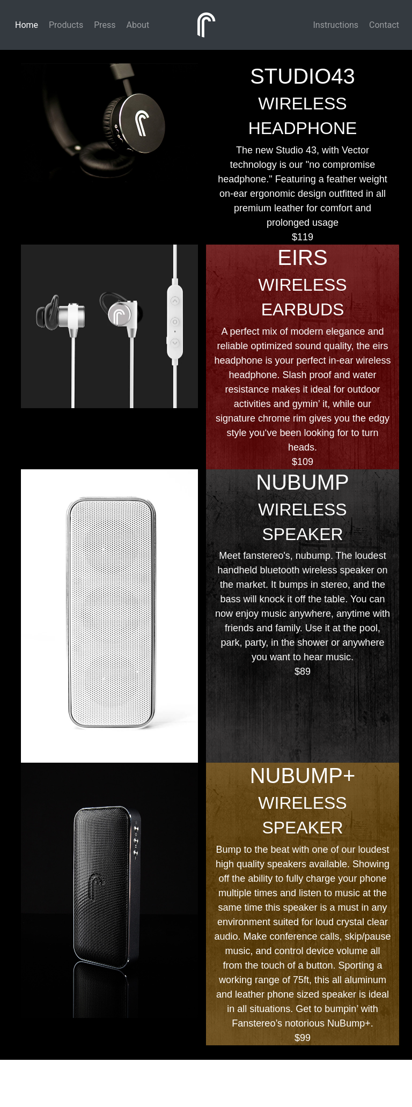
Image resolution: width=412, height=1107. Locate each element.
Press (103, 25)
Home (25, 25)
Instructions (335, 25)
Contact (383, 25)
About (137, 25)
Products (65, 25)
